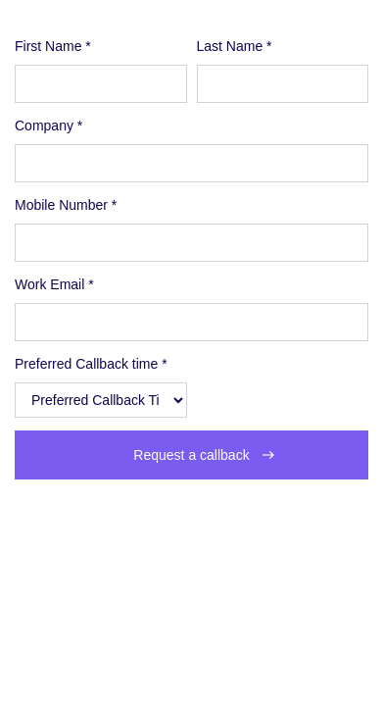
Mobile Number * (66, 205)
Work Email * (54, 284)
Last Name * (234, 46)
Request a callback (191, 455)
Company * (48, 125)
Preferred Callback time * (91, 364)
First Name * (53, 46)
